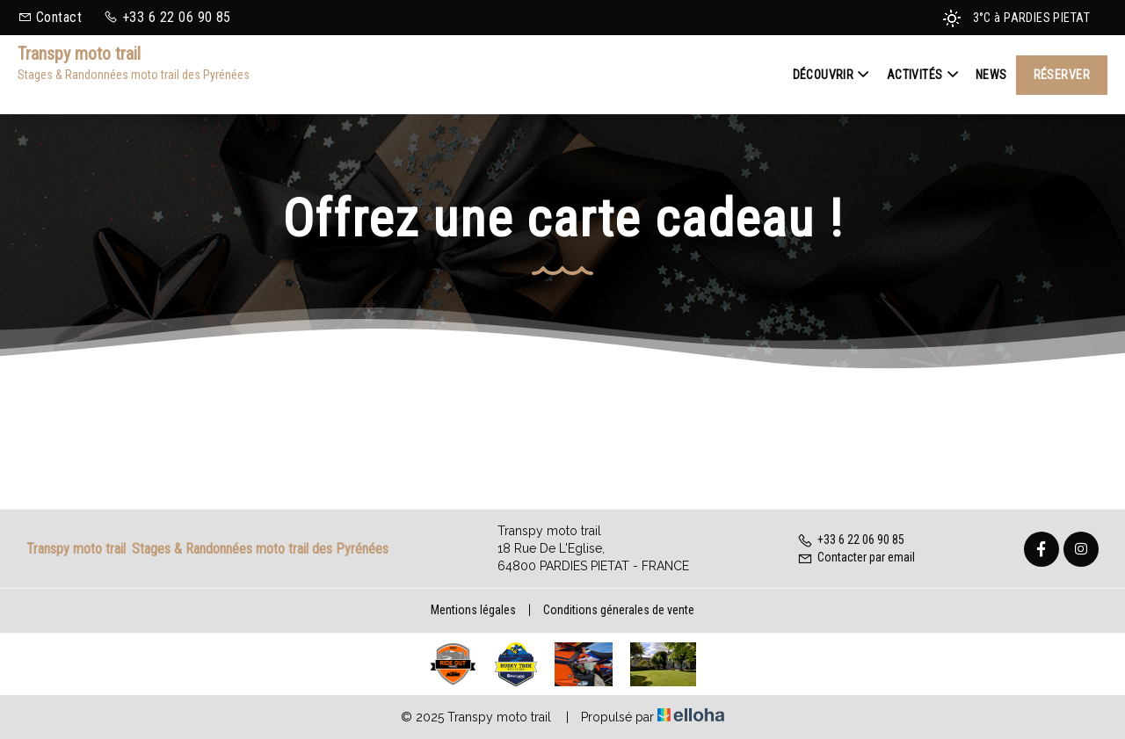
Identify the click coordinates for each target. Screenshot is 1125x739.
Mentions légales (473, 610)
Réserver (1062, 75)
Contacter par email (856, 557)
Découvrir (831, 74)
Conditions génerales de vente (618, 610)
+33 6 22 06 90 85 (850, 540)
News (991, 75)
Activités (922, 74)
